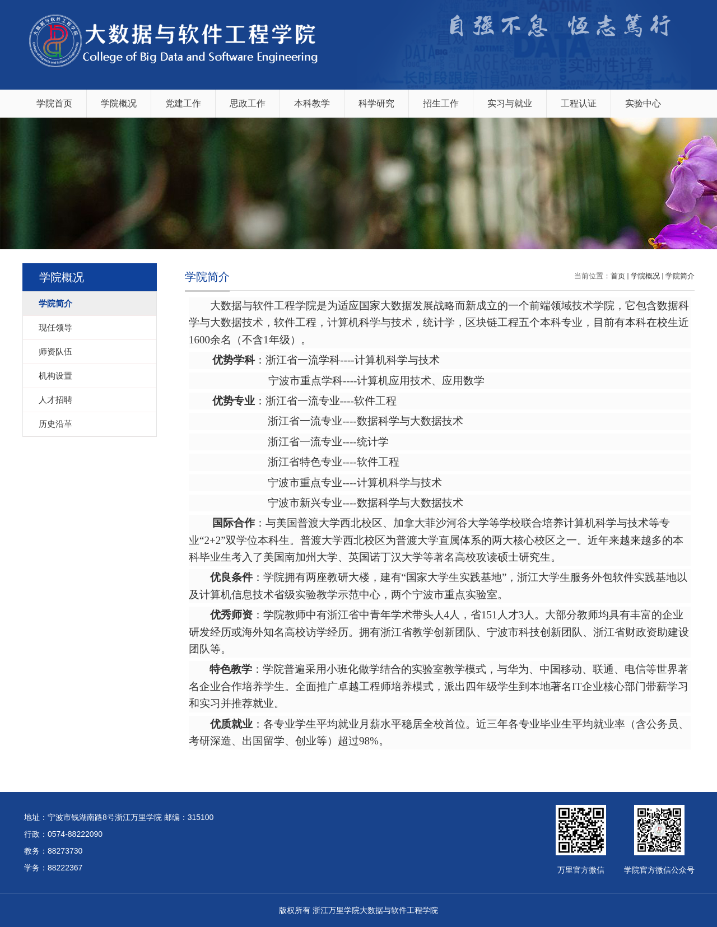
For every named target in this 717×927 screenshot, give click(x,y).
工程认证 (579, 103)
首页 (618, 276)
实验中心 (643, 103)
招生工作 (441, 103)
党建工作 (183, 103)
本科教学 (312, 103)
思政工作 (248, 103)
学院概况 (119, 103)
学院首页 (54, 103)
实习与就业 (509, 103)
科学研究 (376, 103)
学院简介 (680, 276)
